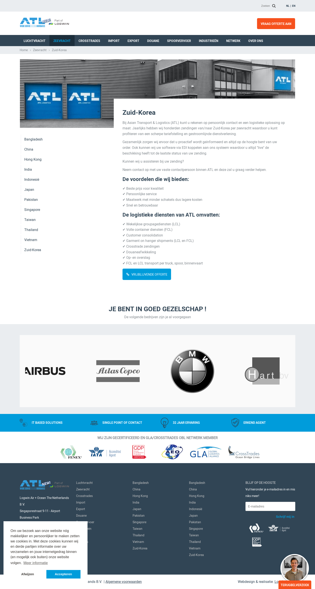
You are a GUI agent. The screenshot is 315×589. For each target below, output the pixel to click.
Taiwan (30, 220)
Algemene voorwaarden (123, 582)
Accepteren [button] (63, 574)
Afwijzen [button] (27, 574)
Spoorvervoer (179, 41)
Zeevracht (62, 41)
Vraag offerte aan (276, 24)
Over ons (255, 41)
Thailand (31, 230)
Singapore (32, 210)
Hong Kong (33, 159)
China (28, 149)
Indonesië (31, 179)
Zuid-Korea (32, 250)
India (28, 169)
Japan (29, 190)
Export (133, 41)
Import (114, 41)
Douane (153, 41)
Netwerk (233, 41)
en (293, 5)
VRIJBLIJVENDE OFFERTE (149, 274)
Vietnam (30, 240)
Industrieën (208, 41)
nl (287, 5)
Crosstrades (89, 41)
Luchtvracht (35, 41)
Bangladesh (33, 139)
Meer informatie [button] (35, 563)
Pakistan (31, 200)
